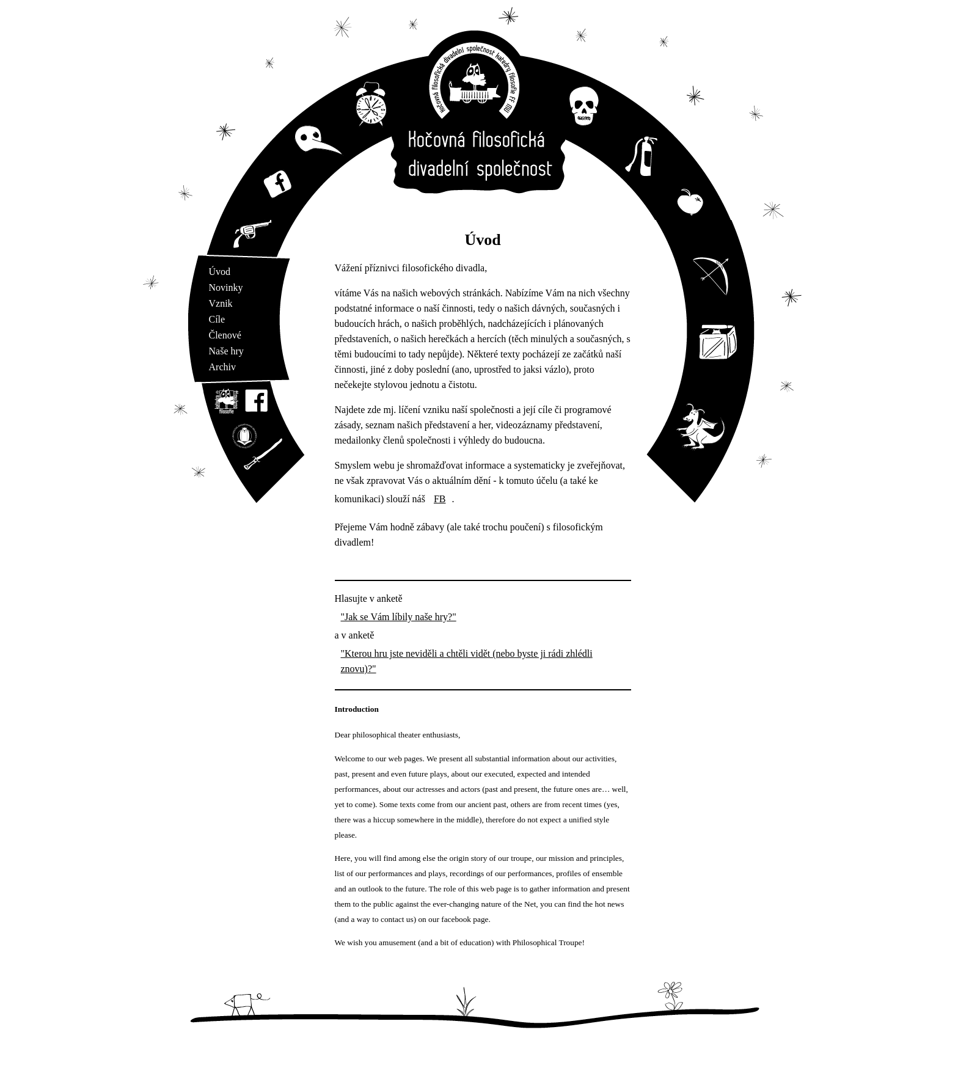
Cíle (217, 319)
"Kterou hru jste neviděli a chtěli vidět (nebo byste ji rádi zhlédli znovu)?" (467, 661)
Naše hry (226, 351)
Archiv (222, 367)
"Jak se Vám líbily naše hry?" (398, 617)
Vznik (221, 303)
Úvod (220, 271)
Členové (225, 335)
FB (440, 499)
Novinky (226, 287)
